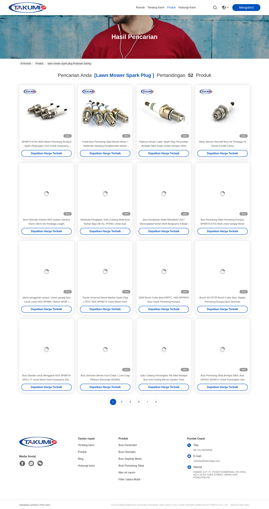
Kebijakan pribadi (28, 505)
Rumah (140, 7)
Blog (80, 458)
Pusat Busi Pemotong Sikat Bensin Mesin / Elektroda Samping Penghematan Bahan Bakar (105, 145)
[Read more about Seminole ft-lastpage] (156, 402)
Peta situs (45, 505)
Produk (171, 7)
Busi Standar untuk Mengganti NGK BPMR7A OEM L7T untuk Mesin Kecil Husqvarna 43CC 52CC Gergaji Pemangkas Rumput (46, 379)
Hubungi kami (187, 7)
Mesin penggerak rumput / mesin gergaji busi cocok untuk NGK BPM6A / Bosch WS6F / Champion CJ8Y (46, 301)
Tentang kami (156, 7)
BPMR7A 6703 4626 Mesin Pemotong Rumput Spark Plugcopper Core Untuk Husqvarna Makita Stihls (46, 145)
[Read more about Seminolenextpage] (147, 402)
